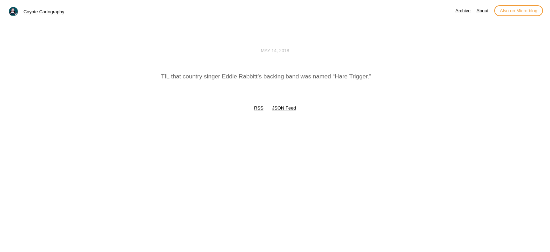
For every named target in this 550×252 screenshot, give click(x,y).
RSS (258, 108)
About (482, 10)
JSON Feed (284, 108)
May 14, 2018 (275, 50)
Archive (462, 10)
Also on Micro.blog (518, 10)
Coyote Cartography (44, 11)
